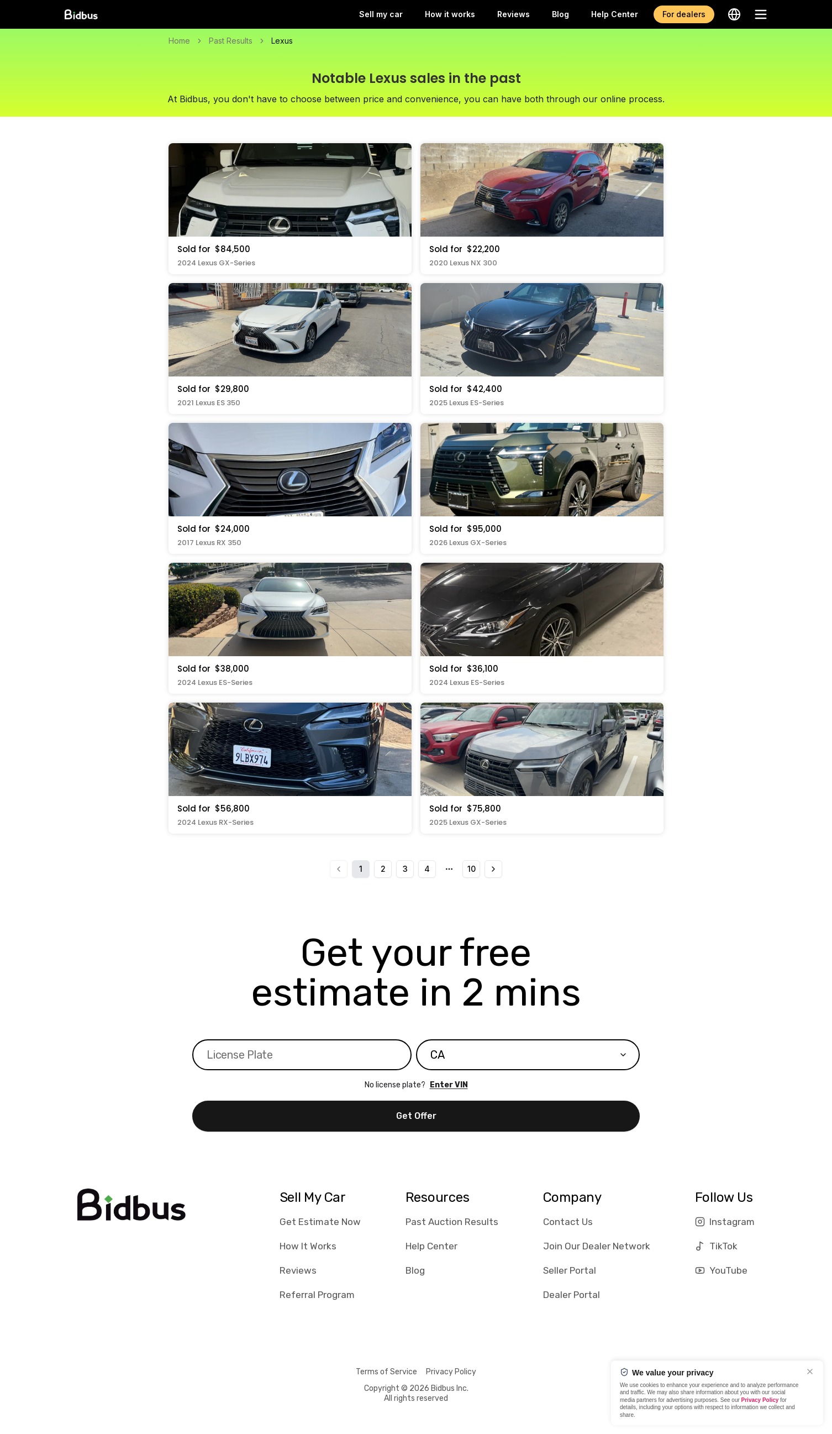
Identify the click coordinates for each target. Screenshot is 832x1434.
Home (179, 40)
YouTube (721, 1270)
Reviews (513, 14)
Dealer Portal (571, 1294)
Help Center (614, 14)
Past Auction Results (452, 1221)
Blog (560, 14)
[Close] (809, 1371)
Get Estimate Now (320, 1221)
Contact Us (568, 1221)
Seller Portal (569, 1270)
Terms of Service (386, 1372)
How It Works (308, 1246)
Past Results (230, 40)
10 (471, 868)
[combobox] (528, 1054)
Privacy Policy (451, 1372)
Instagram (725, 1221)
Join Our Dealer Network (596, 1246)
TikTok (716, 1246)
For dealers (683, 14)
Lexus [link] (282, 40)
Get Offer (416, 1116)
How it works (450, 14)
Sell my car (381, 14)
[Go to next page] (493, 869)
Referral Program (317, 1294)
